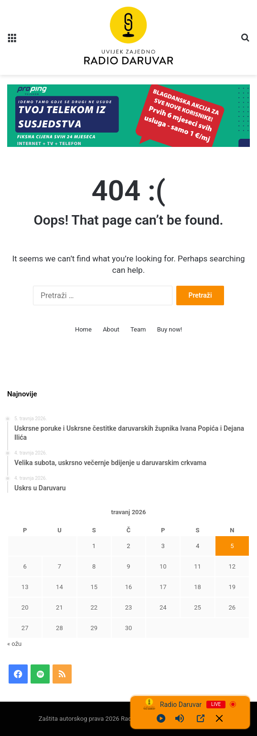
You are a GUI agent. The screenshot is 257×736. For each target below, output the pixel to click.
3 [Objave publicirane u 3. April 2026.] (163, 545)
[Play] (161, 718)
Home (83, 329)
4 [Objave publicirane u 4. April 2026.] (197, 545)
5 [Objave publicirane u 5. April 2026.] (232, 545)
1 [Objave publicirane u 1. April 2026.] (94, 545)
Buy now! (169, 329)
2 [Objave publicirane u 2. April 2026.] (128, 545)
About (111, 329)
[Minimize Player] (219, 718)
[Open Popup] (200, 718)
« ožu (14, 643)
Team (138, 329)
